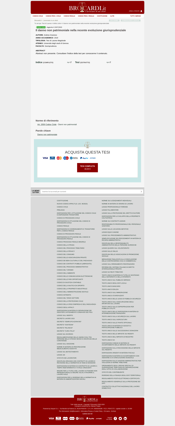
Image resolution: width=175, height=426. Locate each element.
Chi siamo (107, 411)
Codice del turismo (65, 270)
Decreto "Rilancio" (65, 328)
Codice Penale (69, 16)
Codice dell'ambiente (66, 273)
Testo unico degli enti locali (114, 283)
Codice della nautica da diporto (70, 285)
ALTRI (112, 16)
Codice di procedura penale (69, 234)
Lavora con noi (87, 414)
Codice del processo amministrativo (72, 267)
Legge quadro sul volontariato (115, 248)
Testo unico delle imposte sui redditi (118, 334)
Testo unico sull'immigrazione (115, 292)
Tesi (77, 62)
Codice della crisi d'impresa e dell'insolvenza (76, 304)
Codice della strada (65, 245)
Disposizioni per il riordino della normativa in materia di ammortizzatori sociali (76, 378)
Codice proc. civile (53, 16)
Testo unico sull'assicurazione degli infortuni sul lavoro (118, 302)
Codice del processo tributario (70, 248)
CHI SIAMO (114, 20)
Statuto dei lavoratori (66, 358)
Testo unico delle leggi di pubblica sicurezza (121, 299)
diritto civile (57, 23)
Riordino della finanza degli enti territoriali (121, 375)
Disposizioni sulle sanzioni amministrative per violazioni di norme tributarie (121, 361)
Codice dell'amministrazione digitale (72, 292)
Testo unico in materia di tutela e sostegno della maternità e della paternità (120, 276)
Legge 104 (61, 355)
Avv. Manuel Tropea (94, 406)
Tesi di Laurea (46, 23)
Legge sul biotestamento (67, 352)
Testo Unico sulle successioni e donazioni (120, 330)
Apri (68, 62)
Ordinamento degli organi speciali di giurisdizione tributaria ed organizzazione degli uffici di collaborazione (120, 367)
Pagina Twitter (120, 417)
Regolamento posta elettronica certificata (121, 378)
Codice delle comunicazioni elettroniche (74, 276)
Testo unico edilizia (110, 289)
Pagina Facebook (115, 417)
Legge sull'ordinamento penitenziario (118, 264)
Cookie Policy (98, 411)
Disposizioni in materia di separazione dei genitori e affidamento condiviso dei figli (75, 311)
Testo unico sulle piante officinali (117, 323)
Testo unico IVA (108, 340)
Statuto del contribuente (113, 372)
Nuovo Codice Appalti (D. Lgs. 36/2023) (72, 204)
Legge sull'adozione (65, 344)
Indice (39, 62)
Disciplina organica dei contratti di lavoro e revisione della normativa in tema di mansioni (76, 362)
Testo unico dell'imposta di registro (117, 337)
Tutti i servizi (135, 16)
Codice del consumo (65, 254)
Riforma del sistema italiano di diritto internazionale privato (118, 268)
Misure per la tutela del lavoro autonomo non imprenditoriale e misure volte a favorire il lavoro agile (77, 372)
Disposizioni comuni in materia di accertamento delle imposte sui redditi (119, 344)
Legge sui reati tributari (112, 272)
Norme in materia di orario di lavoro (117, 204)
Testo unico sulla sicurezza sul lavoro (119, 316)
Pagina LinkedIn (125, 417)
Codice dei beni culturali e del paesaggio (74, 260)
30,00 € (87, 167)
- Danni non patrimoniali (57, 124)
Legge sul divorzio (65, 334)
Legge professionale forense (115, 207)
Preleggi (61, 210)
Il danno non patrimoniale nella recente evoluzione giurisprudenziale (86, 23)
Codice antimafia (64, 295)
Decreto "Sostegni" (65, 325)
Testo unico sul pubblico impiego (116, 280)
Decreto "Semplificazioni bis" (69, 321)
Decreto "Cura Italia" (66, 331)
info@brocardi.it (75, 411)
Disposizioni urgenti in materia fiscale (118, 353)
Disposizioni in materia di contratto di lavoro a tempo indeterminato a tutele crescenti (77, 367)
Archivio (113, 411)
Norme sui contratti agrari (113, 221)
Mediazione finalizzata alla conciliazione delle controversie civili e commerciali (119, 260)
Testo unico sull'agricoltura (114, 319)
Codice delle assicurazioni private (72, 257)
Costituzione (102, 16)
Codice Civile (38, 16)
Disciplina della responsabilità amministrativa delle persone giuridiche (119, 244)
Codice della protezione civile (70, 301)
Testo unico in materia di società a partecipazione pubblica (116, 326)
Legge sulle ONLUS (110, 251)
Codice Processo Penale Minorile (71, 242)
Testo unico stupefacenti (113, 295)
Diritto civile (41, 27)
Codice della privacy (66, 251)
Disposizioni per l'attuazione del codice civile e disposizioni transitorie (76, 214)
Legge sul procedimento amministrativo (119, 235)
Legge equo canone (110, 232)
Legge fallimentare (110, 210)
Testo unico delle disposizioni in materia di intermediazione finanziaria (120, 312)
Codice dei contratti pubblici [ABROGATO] (74, 264)
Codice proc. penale (86, 16)
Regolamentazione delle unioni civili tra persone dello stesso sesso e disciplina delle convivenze (77, 339)
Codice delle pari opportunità (70, 279)
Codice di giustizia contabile (69, 282)
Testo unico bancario (111, 286)
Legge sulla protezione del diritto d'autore (121, 213)
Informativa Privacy (87, 411)
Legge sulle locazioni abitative (115, 229)
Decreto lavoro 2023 (66, 318)
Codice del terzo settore (68, 298)
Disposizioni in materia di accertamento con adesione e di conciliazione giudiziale (120, 357)
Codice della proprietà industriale (72, 289)
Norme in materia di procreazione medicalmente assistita (71, 348)
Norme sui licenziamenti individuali (116, 201)
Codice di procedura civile (68, 218)
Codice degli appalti (65, 307)
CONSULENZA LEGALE (130, 20)
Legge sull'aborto (65, 315)
